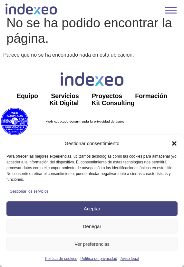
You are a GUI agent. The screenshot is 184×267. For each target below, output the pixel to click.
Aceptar (92, 208)
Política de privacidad (99, 258)
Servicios (64, 101)
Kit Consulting (113, 108)
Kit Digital (64, 108)
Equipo (26, 101)
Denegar (92, 226)
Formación (152, 101)
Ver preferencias (92, 244)
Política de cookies (61, 258)
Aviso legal (130, 258)
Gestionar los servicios (29, 191)
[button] (174, 143)
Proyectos (107, 101)
